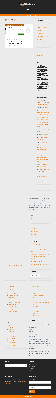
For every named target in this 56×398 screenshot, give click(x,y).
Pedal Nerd (11, 340)
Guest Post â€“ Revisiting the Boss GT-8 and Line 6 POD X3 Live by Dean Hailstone (40, 256)
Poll (37, 49)
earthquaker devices (41, 78)
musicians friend (44, 79)
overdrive (39, 73)
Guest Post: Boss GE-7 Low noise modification (43, 171)
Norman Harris (36, 313)
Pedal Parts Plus (12, 306)
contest (38, 71)
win (41, 84)
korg (47, 84)
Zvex (38, 84)
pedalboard (42, 83)
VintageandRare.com (13, 344)
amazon (42, 70)
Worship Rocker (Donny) (38, 315)
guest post (39, 87)
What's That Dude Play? (14, 345)
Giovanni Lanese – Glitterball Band (40, 299)
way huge (39, 82)
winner (44, 74)
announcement (40, 88)
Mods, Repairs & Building (42, 36)
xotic (44, 84)
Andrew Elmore (36, 286)
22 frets (10, 325)
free (47, 83)
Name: (30, 385)
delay (43, 73)
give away (39, 69)
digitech (43, 71)
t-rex (38, 83)
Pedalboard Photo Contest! (37, 244)
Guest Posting (34, 225)
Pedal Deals (39, 39)
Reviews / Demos (41, 52)
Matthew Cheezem (37, 309)
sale (38, 70)
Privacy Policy (34, 234)
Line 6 (41, 74)
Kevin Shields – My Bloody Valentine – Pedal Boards (43, 124)
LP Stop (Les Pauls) (13, 336)
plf (37, 74)
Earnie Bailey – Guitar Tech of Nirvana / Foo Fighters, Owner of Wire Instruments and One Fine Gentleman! (43, 111)
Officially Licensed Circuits (14, 302)
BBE (47, 82)
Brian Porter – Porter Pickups (39, 289)
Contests (39, 24)
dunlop (46, 70)
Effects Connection (13, 293)
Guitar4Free (11, 331)
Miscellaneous (40, 33)
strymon (39, 77)
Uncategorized (40, 55)
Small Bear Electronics (14, 308)
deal (47, 75)
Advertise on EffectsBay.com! (16, 265)
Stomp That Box (12, 309)
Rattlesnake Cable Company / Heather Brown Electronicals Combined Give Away (39, 249)
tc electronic (45, 69)
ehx (41, 65)
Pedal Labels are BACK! (36, 261)
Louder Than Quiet (13, 334)
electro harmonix (40, 67)
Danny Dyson (36, 293)
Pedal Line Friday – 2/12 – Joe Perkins (39, 264)
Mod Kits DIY (12, 300)
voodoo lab (39, 86)
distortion (39, 75)
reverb (46, 88)
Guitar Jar (11, 329)
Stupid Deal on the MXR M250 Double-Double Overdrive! (15, 42)
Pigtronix (47, 86)
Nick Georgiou (36, 311)
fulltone (43, 75)
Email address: (32, 379)
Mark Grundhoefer (37, 308)
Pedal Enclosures (12, 304)
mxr (46, 67)
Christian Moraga (37, 291)
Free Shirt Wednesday (42, 27)
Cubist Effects (12, 289)
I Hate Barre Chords (37, 300)
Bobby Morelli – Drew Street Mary (40, 288)
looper (38, 90)
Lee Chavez (35, 306)
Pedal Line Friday (41, 42)
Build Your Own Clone (13, 288)
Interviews (39, 30)
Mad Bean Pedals (13, 299)
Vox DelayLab (44, 134)
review (44, 82)
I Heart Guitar (12, 333)
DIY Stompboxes (12, 291)
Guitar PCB (11, 297)
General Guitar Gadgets (14, 295)
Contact (32, 222)
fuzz (47, 73)
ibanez (38, 79)
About (32, 218)
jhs (43, 86)
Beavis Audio (11, 286)
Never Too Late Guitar (14, 338)
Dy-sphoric (11, 327)
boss (38, 65)
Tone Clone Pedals (13, 311)
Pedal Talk (39, 45)
